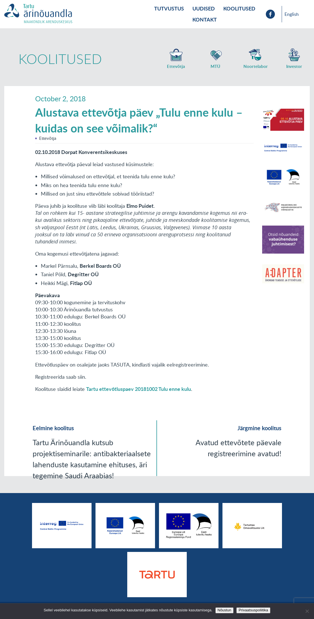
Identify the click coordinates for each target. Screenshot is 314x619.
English (292, 14)
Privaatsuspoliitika (253, 610)
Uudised (203, 8)
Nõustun (224, 610)
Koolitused (239, 8)
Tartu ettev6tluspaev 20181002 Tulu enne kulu (138, 389)
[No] (307, 611)
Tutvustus (169, 8)
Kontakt (204, 19)
